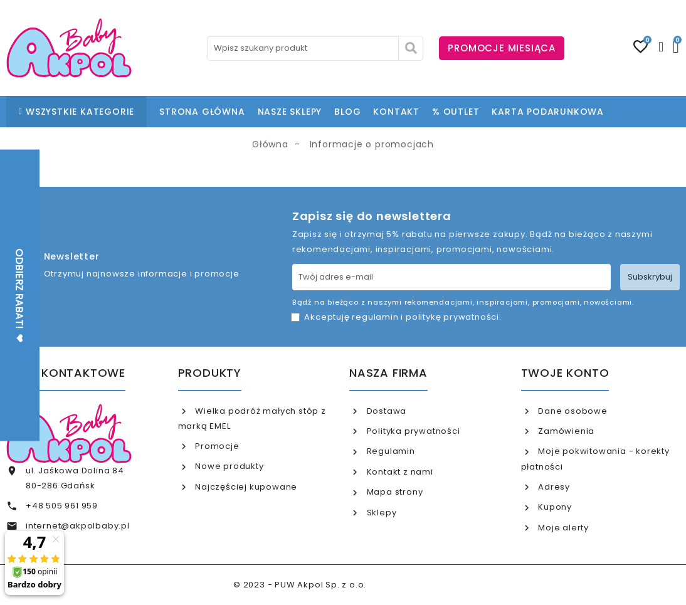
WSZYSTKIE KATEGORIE (76, 111)
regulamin (375, 317)
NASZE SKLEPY (290, 111)
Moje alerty (562, 528)
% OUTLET (455, 111)
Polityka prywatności (412, 431)
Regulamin (389, 451)
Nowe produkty (228, 466)
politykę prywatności (452, 317)
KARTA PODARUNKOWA (548, 111)
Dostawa (385, 411)
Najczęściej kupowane (245, 487)
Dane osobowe (571, 411)
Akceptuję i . (402, 317)
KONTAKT (396, 111)
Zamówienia (565, 431)
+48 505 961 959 (62, 506)
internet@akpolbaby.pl (78, 526)
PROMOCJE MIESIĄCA (502, 48)
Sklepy (380, 512)
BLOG (347, 111)
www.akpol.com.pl (411, 585)
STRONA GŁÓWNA (202, 111)
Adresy (553, 487)
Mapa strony (393, 492)
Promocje (216, 446)
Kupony (554, 507)
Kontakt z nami (398, 472)
